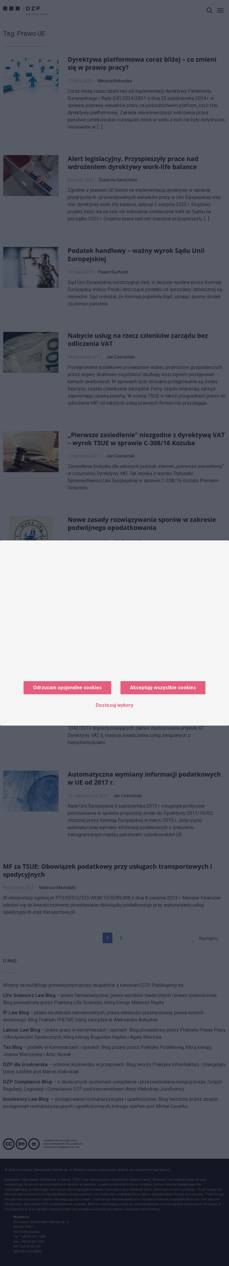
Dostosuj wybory (114, 705)
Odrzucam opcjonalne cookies (67, 687)
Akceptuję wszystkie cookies (163, 687)
